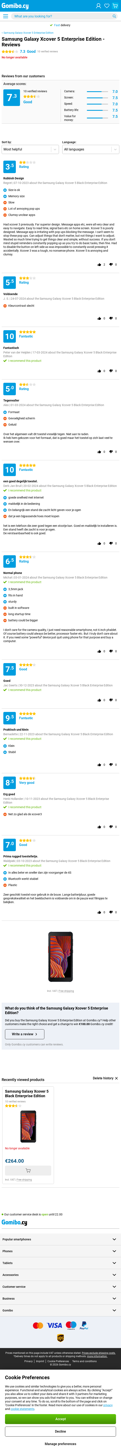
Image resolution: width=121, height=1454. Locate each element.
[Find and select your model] (64, 16)
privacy (108, 1405)
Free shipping (66, 991)
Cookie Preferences (58, 1361)
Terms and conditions (84, 1361)
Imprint (40, 1361)
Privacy (28, 1361)
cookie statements (22, 1409)
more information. (97, 1356)
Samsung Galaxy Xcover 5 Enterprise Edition (29, 32)
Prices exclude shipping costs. (99, 1353)
